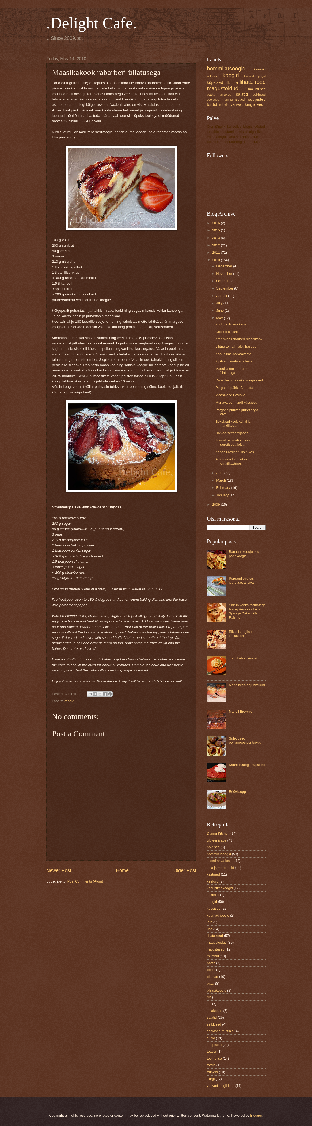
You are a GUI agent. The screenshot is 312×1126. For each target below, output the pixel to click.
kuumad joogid (255, 76)
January (222, 495)
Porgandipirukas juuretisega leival (241, 580)
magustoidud (222, 88)
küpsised (215, 82)
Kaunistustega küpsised (247, 765)
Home (122, 870)
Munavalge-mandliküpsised (236, 402)
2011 (216, 252)
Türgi (211, 1079)
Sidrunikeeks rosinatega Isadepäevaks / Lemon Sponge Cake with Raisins (247, 611)
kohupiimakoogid (220, 888)
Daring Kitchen (218, 833)
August (222, 296)
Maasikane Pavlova (230, 395)
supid (240, 99)
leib (227, 83)
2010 (216, 260)
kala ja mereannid (220, 868)
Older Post (184, 870)
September (225, 288)
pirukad (225, 94)
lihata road (252, 82)
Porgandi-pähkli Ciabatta (234, 388)
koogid (69, 701)
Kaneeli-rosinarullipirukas (234, 452)
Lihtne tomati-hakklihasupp (235, 346)
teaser (211, 1051)
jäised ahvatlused (220, 861)
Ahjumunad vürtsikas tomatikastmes (231, 461)
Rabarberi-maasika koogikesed (239, 380)
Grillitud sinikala (227, 332)
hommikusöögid (226, 68)
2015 (216, 230)
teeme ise (214, 1058)
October (222, 281)
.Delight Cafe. (91, 23)
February (223, 488)
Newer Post (58, 870)
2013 (216, 238)
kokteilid (212, 76)
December (224, 266)
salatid (242, 94)
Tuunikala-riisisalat (243, 658)
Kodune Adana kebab (231, 324)
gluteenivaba (216, 840)
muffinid (213, 956)
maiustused (257, 89)
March (221, 480)
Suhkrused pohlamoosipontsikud (245, 740)
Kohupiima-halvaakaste (233, 354)
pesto (211, 970)
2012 (216, 245)
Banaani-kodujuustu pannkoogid (244, 554)
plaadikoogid (216, 990)
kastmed (213, 874)
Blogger (256, 1115)
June (220, 311)
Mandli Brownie (240, 712)
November (224, 274)
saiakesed (214, 1011)
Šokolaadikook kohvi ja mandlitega (232, 423)
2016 (216, 223)
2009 (216, 504)
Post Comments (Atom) (85, 881)
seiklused (259, 94)
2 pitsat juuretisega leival (234, 361)
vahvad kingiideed (247, 104)
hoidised (213, 847)
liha (234, 82)
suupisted (257, 99)
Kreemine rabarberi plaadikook (238, 339)
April (220, 473)
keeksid (260, 69)
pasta (211, 94)
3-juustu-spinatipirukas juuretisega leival (232, 442)
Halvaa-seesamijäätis (231, 433)
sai (209, 1004)
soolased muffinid (220, 99)
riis (209, 997)
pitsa (210, 983)
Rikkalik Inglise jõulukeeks (240, 634)
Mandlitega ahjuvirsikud (247, 685)
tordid (212, 104)
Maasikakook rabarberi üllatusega (232, 371)
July (219, 303)
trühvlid (224, 105)
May (220, 318)
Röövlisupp (237, 792)
